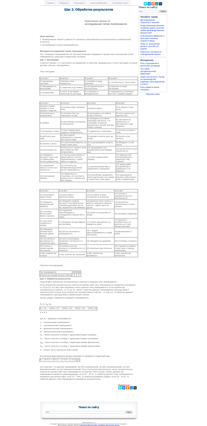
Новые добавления (98, 3)
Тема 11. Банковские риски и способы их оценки (150, 46)
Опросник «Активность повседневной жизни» (151, 53)
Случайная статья (120, 3)
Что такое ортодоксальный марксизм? (148, 71)
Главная (50, 3)
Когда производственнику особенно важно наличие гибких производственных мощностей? (152, 29)
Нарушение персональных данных (108, 425)
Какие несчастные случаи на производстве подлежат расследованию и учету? (152, 80)
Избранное (64, 3)
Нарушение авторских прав (88, 425)
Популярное (79, 3)
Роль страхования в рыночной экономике (150, 64)
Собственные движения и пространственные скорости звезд (152, 38)
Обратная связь (153, 94)
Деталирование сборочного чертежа (149, 21)
